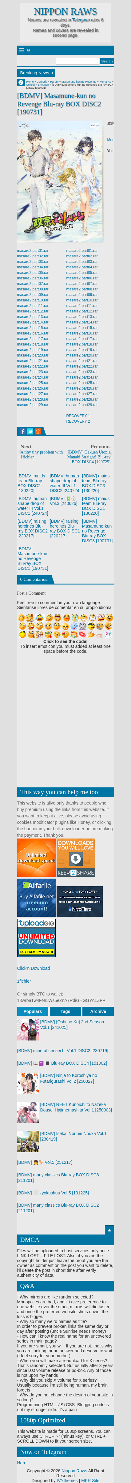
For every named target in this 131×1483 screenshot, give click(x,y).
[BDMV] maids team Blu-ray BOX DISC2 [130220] (31, 483)
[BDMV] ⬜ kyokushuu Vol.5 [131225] (53, 1192)
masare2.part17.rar (33, 339)
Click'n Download (33, 968)
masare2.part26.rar (33, 388)
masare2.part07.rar (33, 284)
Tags (65, 1011)
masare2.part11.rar (33, 306)
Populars (32, 1011)
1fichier (24, 981)
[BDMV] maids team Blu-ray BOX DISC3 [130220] (95, 483)
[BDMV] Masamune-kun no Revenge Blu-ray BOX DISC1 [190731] (33, 558)
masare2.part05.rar (33, 273)
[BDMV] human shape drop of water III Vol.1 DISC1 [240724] (33, 506)
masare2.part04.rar (33, 267)
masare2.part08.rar (33, 289)
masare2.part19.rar (33, 350)
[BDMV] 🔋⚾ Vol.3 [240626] (63, 501)
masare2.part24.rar (33, 377)
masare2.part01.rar (33, 250)
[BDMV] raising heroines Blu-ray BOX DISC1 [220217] (65, 528)
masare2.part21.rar (33, 361)
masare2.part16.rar (33, 333)
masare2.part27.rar (33, 394)
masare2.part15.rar (33, 328)
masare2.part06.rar (33, 278)
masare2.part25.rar (33, 383)
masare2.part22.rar (33, 366)
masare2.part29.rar (33, 405)
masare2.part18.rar (33, 344)
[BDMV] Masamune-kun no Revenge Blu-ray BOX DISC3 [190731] (97, 531)
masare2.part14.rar (33, 322)
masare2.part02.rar (33, 256)
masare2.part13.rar (33, 317)
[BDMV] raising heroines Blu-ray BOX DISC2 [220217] (33, 528)
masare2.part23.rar (33, 372)
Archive (98, 1011)
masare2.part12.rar (33, 311)
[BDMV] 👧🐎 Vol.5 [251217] (45, 1162)
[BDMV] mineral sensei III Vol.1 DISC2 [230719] (62, 1050)
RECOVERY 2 (78, 421)
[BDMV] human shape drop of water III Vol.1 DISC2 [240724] (65, 483)
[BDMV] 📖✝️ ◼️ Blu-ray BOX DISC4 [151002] (62, 1063)
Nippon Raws (65, 11)
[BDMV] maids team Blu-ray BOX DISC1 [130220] (95, 506)
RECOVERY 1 (78, 416)
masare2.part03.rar (33, 262)
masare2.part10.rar (33, 300)
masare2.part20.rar (33, 355)
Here (21, 1462)
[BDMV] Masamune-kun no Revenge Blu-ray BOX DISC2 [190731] (59, 104)
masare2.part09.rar (33, 295)
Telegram (81, 19)
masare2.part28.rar (33, 399)
